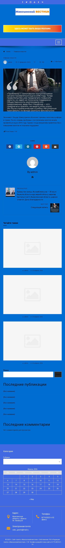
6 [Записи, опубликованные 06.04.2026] (7, 481)
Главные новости (9, 58)
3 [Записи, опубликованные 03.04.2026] (40, 477)
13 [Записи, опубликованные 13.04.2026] (8, 485)
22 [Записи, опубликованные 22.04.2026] (24, 489)
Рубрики (6, 457)
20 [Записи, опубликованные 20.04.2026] (8, 489)
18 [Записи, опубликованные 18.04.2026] (49, 485)
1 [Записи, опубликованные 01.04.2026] (24, 477)
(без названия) (9, 391)
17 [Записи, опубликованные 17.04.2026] (40, 485)
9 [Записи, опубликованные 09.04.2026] (32, 481)
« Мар (31, 499)
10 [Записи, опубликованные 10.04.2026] (40, 481)
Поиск (6, 370)
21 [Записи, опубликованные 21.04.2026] (16, 489)
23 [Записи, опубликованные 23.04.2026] (32, 489)
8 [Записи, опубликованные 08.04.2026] (24, 481)
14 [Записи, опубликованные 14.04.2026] (16, 485)
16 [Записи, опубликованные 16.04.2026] (32, 485)
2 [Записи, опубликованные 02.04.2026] (32, 477)
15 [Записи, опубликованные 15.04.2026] (24, 485)
